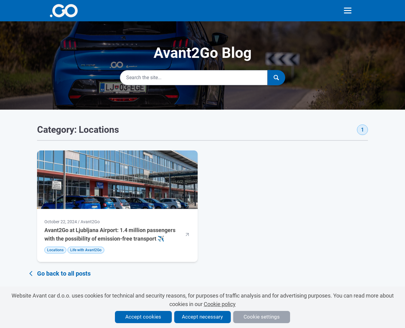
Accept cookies (143, 317)
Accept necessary (202, 317)
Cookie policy (220, 304)
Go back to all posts (59, 273)
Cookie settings (262, 317)
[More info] (63, 10)
